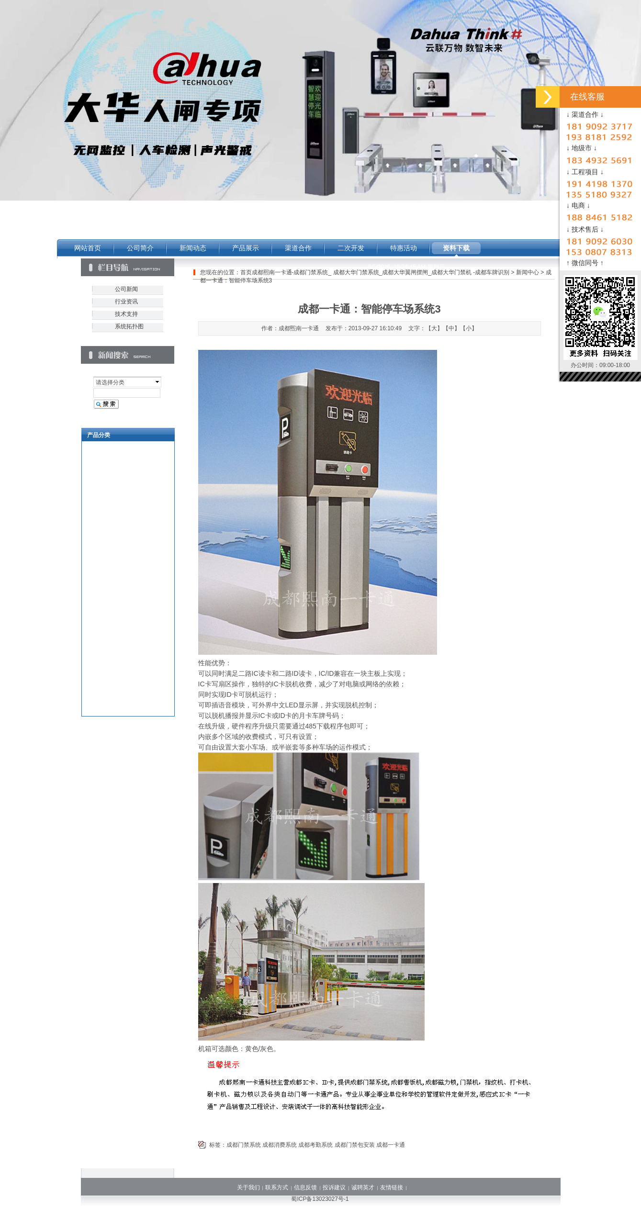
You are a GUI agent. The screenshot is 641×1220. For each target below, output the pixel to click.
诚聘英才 (362, 1187)
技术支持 (126, 314)
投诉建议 (334, 1187)
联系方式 (276, 1187)
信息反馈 (305, 1187)
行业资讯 (126, 301)
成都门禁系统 (243, 1145)
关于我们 (248, 1187)
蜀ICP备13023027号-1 (320, 1199)
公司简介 (140, 248)
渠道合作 (298, 248)
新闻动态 (193, 248)
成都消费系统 (279, 1145)
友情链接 (391, 1187)
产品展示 (245, 248)
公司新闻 (126, 289)
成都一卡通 (390, 1145)
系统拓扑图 (129, 326)
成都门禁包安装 (355, 1145)
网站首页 (87, 248)
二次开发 (350, 248)
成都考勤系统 (315, 1145)
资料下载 (456, 248)
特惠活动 (403, 248)
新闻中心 (527, 272)
